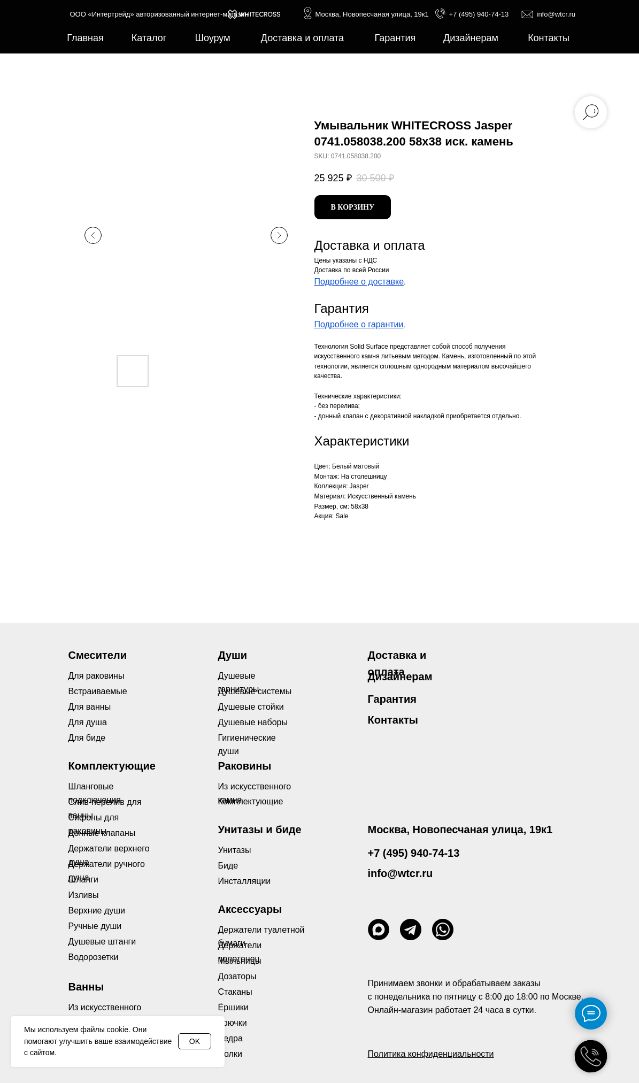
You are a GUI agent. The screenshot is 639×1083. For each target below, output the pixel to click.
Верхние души (97, 910)
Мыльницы (239, 960)
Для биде (87, 737)
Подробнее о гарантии (359, 324)
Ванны (86, 987)
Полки (230, 1053)
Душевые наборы (253, 722)
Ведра (230, 1038)
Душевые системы (255, 691)
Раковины (245, 766)
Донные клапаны (102, 833)
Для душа (87, 722)
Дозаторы (237, 976)
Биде (228, 865)
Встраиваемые (97, 691)
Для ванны (89, 706)
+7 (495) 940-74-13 (479, 14)
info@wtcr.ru (556, 14)
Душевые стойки (251, 706)
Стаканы (235, 991)
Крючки (232, 1022)
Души (233, 655)
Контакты (393, 720)
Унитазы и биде (260, 829)
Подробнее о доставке (359, 281)
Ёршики (233, 1007)
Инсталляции (244, 881)
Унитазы (234, 850)
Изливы (83, 895)
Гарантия (392, 699)
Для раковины (96, 675)
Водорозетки (93, 957)
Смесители (97, 655)
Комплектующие (250, 801)
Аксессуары (250, 909)
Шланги (83, 879)
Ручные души (95, 926)
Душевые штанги (102, 941)
